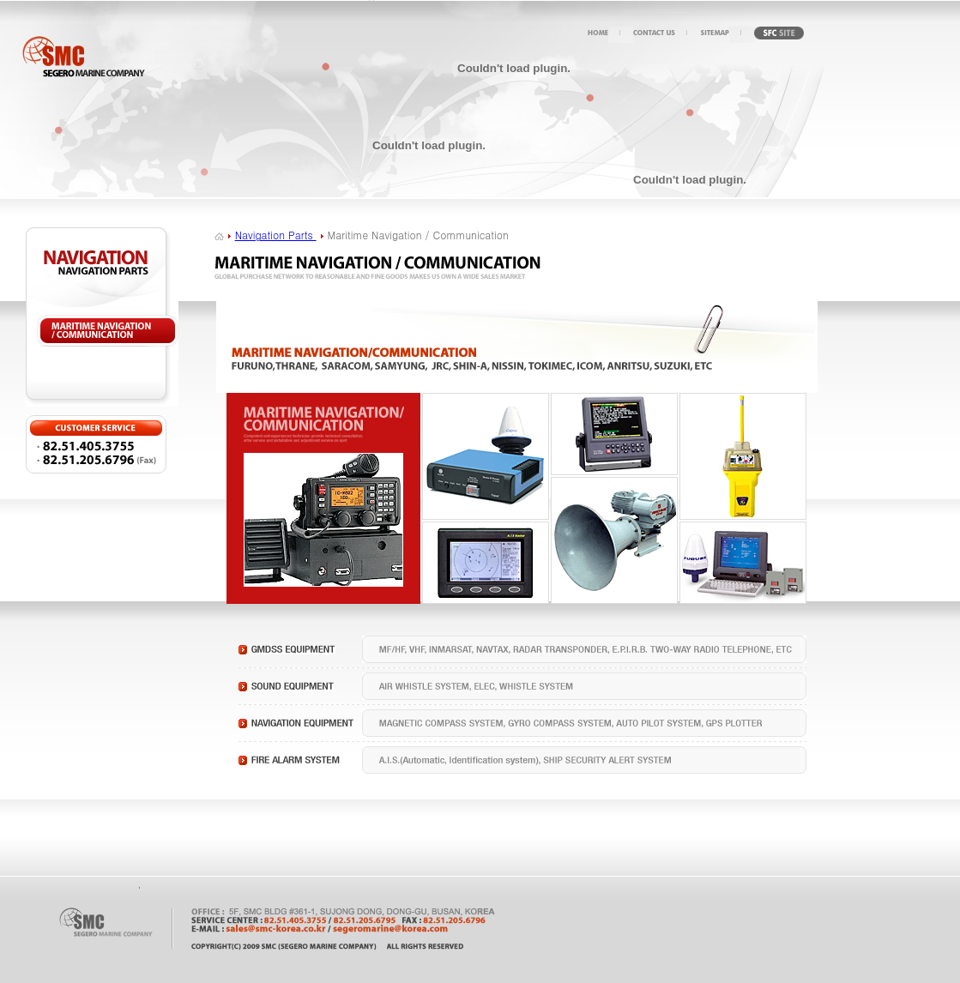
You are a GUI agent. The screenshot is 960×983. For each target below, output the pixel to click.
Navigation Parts (276, 234)
